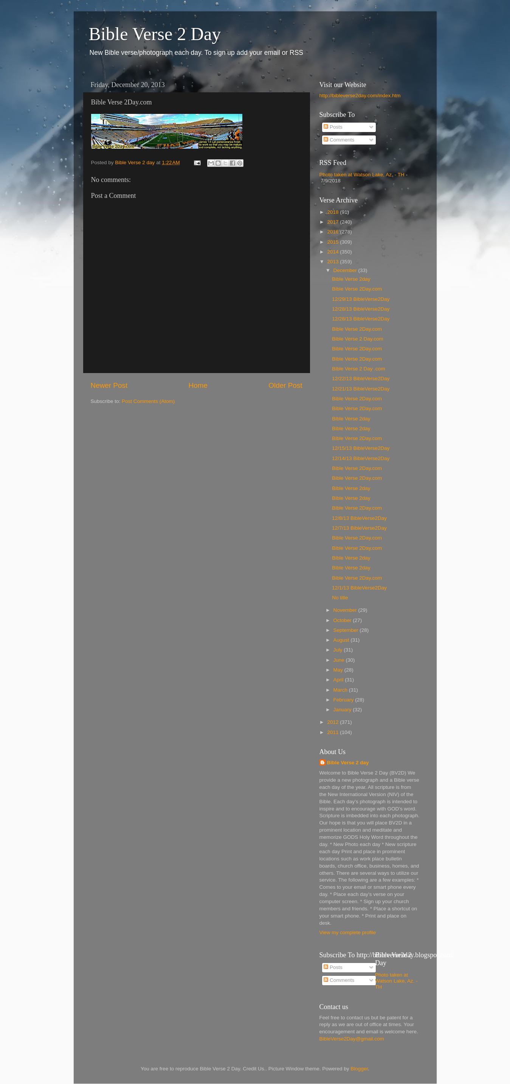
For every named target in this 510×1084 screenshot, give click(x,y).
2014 (333, 252)
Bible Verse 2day (351, 279)
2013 (333, 261)
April (339, 680)
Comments (339, 140)
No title (340, 597)
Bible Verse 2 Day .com (358, 369)
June (339, 660)
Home (198, 385)
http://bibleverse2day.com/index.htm (360, 95)
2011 (333, 732)
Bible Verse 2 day (348, 762)
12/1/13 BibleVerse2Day (359, 588)
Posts (333, 127)
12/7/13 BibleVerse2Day (359, 528)
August (342, 640)
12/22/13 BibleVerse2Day (360, 378)
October (343, 620)
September (346, 630)
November (345, 610)
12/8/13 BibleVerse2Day (359, 518)
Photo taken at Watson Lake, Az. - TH (362, 174)
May (338, 670)
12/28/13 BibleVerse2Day (360, 309)
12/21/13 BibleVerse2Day (360, 389)
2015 (333, 242)
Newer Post (109, 385)
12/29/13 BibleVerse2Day (360, 299)
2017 (333, 222)
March (341, 690)
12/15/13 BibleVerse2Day (360, 448)
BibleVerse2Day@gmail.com (351, 1039)
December (345, 270)
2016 (333, 232)
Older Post (285, 385)
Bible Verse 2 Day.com (357, 339)
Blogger (359, 1069)
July (338, 650)
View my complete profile (347, 932)
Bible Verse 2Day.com (357, 289)
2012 (333, 722)
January (343, 709)
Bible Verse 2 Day (155, 34)
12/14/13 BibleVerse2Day (360, 458)
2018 (333, 212)
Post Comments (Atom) (148, 401)
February (344, 700)
